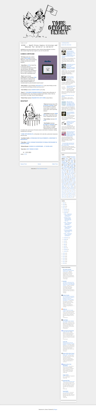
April (65, 246)
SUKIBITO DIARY (35, 89)
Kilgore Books (64, 172)
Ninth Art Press (70, 189)
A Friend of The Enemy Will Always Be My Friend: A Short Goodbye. (71, 123)
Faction (70, 177)
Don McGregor (72, 164)
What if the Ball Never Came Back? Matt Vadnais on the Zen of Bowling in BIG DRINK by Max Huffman (71, 133)
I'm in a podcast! (66, 392)
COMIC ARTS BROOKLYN (27, 134)
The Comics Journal (67, 269)
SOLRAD (64, 281)
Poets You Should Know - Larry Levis (70, 77)
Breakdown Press (70, 174)
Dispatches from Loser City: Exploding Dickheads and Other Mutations (68, 343)
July (65, 241)
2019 (64, 204)
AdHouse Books (64, 189)
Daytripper (73, 167)
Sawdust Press (64, 194)
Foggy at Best (66, 374)
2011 (64, 261)
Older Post (55, 164)
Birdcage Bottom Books (68, 165)
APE (69, 191)
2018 (64, 206)
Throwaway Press (71, 195)
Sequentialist (65, 391)
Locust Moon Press (65, 193)
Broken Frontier (66, 295)
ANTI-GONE (27, 58)
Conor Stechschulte (65, 167)
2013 (64, 258)
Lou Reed (71, 161)
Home (39, 164)
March (65, 247)
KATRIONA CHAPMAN (48, 105)
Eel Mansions (64, 170)
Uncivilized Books (65, 163)
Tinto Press (64, 171)
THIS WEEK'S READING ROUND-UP (34, 92)
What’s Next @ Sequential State (69, 381)
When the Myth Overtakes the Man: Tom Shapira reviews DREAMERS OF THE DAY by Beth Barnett (71, 103)
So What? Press (69, 194)
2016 (64, 253)
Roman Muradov (64, 176)
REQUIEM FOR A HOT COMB (38, 97)
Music (67, 158)
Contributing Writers (65, 42)
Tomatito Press (70, 196)
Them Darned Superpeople (68, 330)
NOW (35, 77)
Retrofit (71, 162)
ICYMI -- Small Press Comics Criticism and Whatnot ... (68, 215)
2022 (64, 202)
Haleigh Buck (68, 178)
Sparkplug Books (65, 188)
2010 (64, 263)
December (66, 209)
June (65, 242)
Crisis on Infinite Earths (68, 168)
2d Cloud (73, 163)
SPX (69, 179)
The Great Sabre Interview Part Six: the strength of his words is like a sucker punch (68, 144)
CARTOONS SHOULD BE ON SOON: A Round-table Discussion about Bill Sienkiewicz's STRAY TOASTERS (68, 67)
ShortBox (63, 169)
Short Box (67, 190)
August (65, 239)
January (65, 251)
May (65, 244)
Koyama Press (64, 175)
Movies (66, 160)
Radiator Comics (71, 193)
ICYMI (25, 154)
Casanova (63, 173)
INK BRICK (73, 178)
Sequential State (66, 380)
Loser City (65, 341)
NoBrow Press (71, 170)
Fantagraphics (64, 162)
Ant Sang (73, 180)
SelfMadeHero (64, 187)
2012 (64, 259)
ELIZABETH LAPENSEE (49, 124)
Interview (63, 161)
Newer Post (24, 164)
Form (64, 375)
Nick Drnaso (68, 180)
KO (29, 65)
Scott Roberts (70, 186)
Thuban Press (64, 196)
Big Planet (65, 164)
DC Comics (64, 166)
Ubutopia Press (70, 197)
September (66, 237)
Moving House (65, 366)
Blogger (55, 409)
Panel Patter (65, 319)
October (65, 212)
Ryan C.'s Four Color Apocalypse (67, 365)
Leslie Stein (71, 175)
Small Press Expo (69, 173)
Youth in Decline (65, 177)
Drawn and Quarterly (70, 169)
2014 (64, 256)
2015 (64, 254)
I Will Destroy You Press (70, 192)
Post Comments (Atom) (42, 168)
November (66, 210)
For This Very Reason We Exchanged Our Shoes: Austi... (68, 231)
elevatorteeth (72, 188)
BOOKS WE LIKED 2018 (66, 44)
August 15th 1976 (66, 331)
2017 (64, 207)
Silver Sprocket (71, 187)
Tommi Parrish (71, 176)
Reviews (72, 157)
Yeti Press (72, 190)
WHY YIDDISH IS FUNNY (32, 149)
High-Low (65, 309)
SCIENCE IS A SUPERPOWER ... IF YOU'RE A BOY (41, 146)
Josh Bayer (65, 179)
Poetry (71, 160)
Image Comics (71, 171)
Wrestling (71, 166)
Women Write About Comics (68, 353)
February (66, 249)
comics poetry (64, 191)
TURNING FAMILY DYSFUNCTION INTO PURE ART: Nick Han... (67, 219)
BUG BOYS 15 (39, 85)
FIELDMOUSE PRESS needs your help (71, 87)
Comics (64, 157)
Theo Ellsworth (71, 172)
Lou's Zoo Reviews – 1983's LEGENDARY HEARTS (71, 113)
